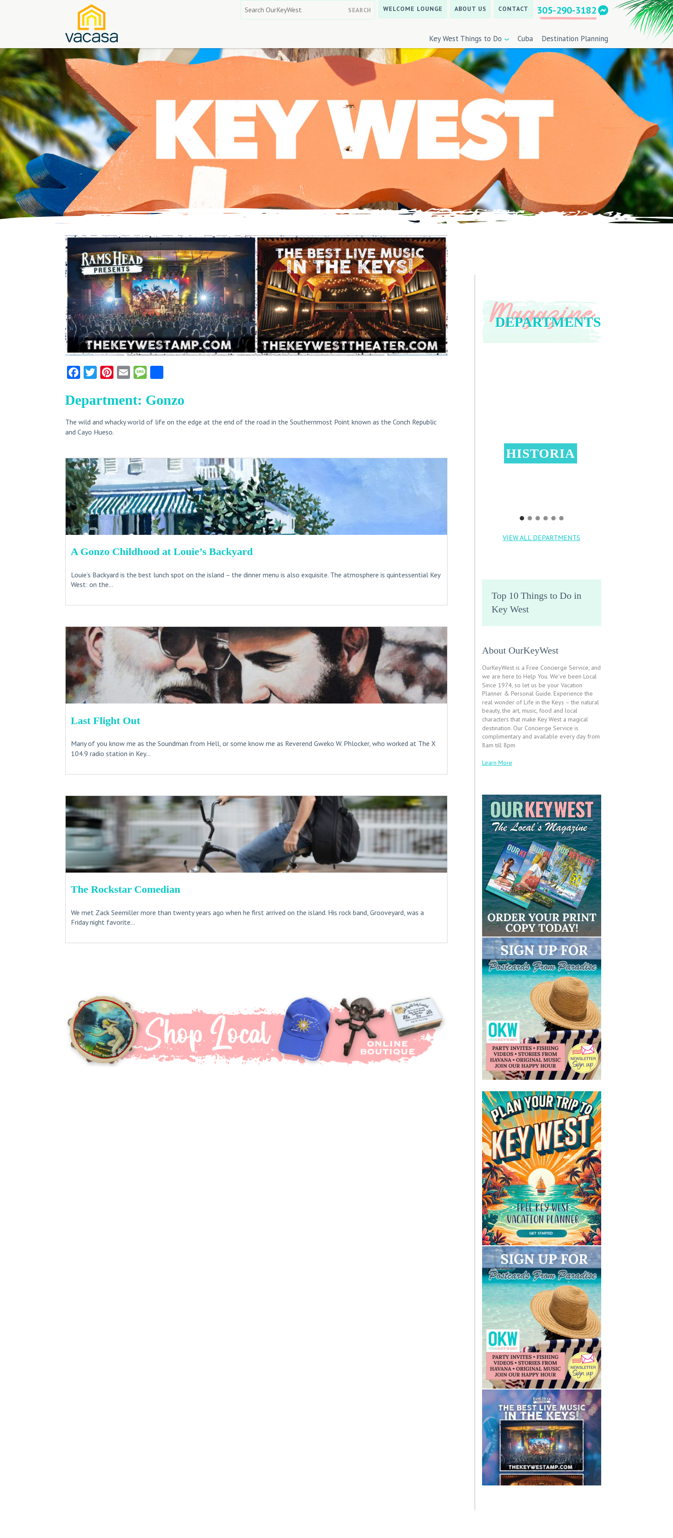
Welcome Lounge (413, 9)
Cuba (525, 38)
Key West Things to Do (465, 38)
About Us (470, 9)
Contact (513, 9)
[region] (541, 438)
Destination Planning (575, 38)
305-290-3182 (566, 10)
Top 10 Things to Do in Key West (536, 602)
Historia (540, 453)
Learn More (497, 763)
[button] (541, 424)
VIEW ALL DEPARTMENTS (541, 537)
